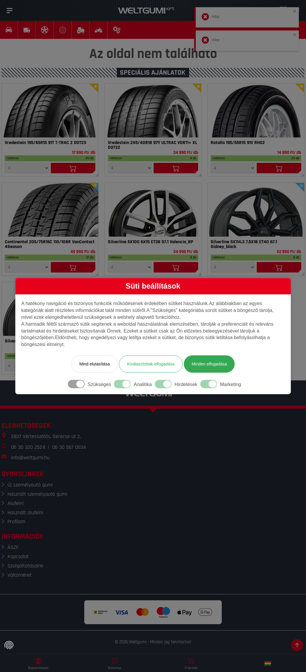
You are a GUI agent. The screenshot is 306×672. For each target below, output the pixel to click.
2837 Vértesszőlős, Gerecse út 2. (46, 436)
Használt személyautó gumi (37, 494)
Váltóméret (19, 575)
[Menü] (9, 10)
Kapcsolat (18, 556)
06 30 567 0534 (69, 447)
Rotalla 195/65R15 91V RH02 (238, 142)
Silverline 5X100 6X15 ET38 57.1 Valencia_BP (150, 242)
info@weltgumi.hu (30, 457)
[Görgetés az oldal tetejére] (297, 645)
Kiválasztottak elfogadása (151, 364)
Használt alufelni (25, 512)
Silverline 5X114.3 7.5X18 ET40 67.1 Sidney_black (244, 244)
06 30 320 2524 (28, 447)
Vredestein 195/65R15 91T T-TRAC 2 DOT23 (45, 142)
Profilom (16, 521)
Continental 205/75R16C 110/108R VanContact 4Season (50, 244)
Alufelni (15, 503)
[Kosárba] (73, 168)
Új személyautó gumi (30, 484)
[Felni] (153, 210)
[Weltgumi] (146, 10)
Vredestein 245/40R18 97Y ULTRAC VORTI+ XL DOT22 (152, 145)
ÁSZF (13, 547)
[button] (294, 10)
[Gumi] (50, 110)
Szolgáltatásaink (25, 565)
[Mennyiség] (27, 168)
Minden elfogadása (209, 364)
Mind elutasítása (94, 364)
